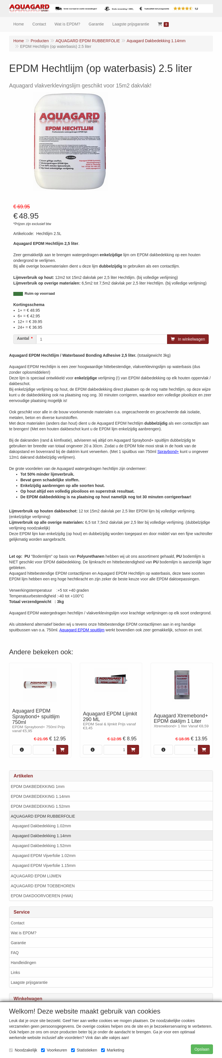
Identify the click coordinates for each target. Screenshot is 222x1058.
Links (15, 972)
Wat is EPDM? (24, 933)
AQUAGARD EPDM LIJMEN (36, 876)
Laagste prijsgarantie (29, 982)
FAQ (15, 952)
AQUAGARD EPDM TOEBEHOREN (43, 886)
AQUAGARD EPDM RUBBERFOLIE (43, 816)
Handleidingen (23, 962)
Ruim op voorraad (40, 294)
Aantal (23, 338)
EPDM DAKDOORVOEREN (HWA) (42, 896)
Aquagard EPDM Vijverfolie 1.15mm (44, 865)
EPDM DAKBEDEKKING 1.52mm (40, 806)
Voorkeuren (54, 1050)
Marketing (112, 1050)
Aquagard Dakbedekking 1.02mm (41, 826)
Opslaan (202, 1049)
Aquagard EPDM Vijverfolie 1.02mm (44, 855)
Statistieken (84, 1050)
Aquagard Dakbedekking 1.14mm (41, 835)
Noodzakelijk (23, 1050)
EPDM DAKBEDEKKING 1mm (38, 786)
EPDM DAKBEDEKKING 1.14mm (40, 796)
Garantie (18, 943)
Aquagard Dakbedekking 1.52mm (41, 845)
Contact (17, 923)
